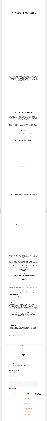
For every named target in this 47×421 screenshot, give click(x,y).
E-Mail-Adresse (19, 376)
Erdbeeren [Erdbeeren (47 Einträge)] (31, 398)
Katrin (24, 273)
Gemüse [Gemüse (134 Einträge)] (29, 404)
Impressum (15, 394)
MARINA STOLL (23, 130)
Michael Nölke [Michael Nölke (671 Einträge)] (26, 409)
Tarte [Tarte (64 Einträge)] (30, 413)
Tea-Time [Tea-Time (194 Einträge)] (26, 414)
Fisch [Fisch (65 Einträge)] (25, 399)
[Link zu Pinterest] (44, 3)
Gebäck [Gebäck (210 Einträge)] (26, 404)
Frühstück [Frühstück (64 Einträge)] (29, 403)
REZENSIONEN (18, 276)
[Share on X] (23, 342)
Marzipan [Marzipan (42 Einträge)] (29, 408)
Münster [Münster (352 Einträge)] (30, 409)
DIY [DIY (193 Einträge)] (28, 398)
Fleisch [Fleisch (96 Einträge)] (28, 399)
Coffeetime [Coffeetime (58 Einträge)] (26, 397)
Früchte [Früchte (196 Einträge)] (26, 403)
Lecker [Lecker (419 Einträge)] (26, 408)
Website (18, 379)
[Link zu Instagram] (43, 3)
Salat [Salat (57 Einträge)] (28, 413)
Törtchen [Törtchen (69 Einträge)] (29, 414)
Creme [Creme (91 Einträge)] (29, 397)
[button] (11, 335)
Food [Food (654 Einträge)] (30, 399)
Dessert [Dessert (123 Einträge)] (26, 398)
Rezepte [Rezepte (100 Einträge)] (26, 413)
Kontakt (15, 393)
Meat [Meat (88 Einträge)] (31, 408)
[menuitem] (13, 1)
